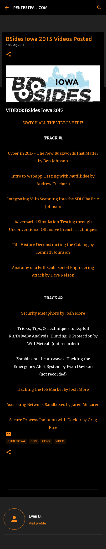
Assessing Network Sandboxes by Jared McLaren (53, 404)
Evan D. (35, 516)
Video (60, 441)
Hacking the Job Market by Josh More (53, 389)
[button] (8, 54)
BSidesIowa (16, 441)
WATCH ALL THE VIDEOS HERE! (53, 122)
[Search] (99, 7)
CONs (46, 441)
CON (33, 441)
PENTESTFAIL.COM (30, 7)
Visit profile (37, 523)
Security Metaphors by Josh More (53, 313)
